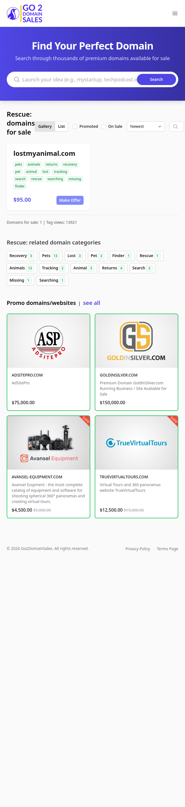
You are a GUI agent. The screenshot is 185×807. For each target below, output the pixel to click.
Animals (22, 268)
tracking (60, 171)
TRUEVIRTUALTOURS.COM (124, 476)
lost (45, 171)
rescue (36, 179)
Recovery (22, 256)
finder (20, 186)
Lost (75, 256)
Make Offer (70, 200)
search (20, 179)
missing (75, 179)
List (61, 126)
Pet (98, 256)
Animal (83, 268)
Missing (21, 280)
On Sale (115, 126)
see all (91, 303)
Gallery (45, 126)
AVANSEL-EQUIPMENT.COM (37, 476)
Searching (52, 280)
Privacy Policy (137, 548)
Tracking (54, 268)
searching (55, 179)
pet (17, 171)
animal (31, 171)
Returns (113, 268)
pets (18, 164)
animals (34, 164)
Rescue (150, 256)
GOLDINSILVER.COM (118, 375)
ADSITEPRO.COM (27, 375)
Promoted (88, 126)
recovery (70, 164)
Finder (122, 256)
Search (142, 268)
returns (52, 164)
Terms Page (167, 548)
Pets (51, 256)
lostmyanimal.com (44, 153)
